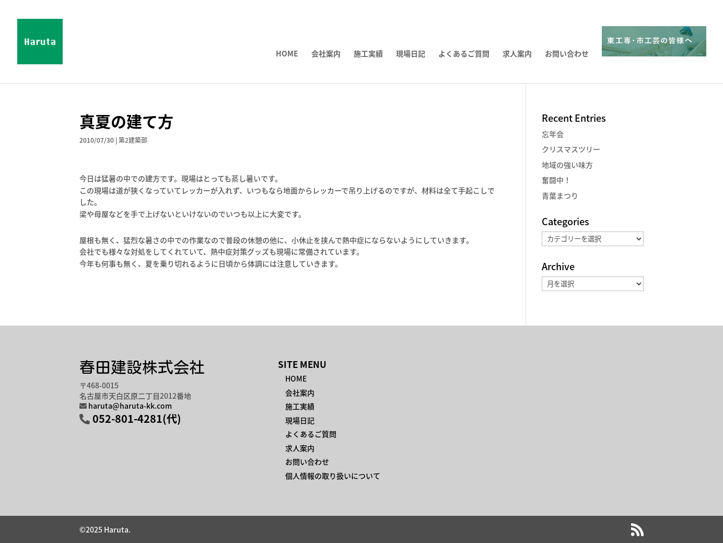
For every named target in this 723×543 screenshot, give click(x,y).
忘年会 (553, 134)
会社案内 (326, 54)
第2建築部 (133, 140)
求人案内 (517, 54)
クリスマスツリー (571, 149)
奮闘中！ (556, 180)
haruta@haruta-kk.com (130, 405)
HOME (287, 54)
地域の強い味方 (567, 164)
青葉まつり (560, 195)
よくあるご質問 (463, 54)
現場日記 (410, 54)
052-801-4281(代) (136, 418)
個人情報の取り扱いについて (332, 475)
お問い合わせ (567, 54)
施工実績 (368, 54)
